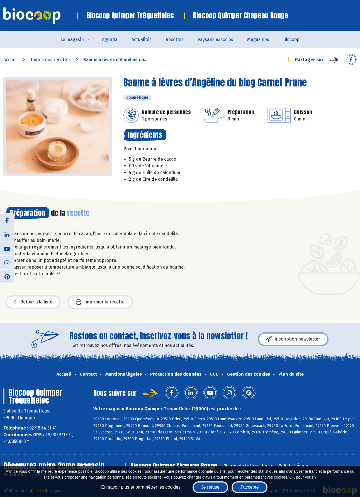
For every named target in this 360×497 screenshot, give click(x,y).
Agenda (110, 39)
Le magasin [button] (72, 39)
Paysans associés (215, 39)
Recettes (175, 39)
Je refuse (210, 487)
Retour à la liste (33, 302)
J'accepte (249, 487)
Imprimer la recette (100, 302)
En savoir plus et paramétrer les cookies (141, 487)
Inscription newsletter (293, 339)
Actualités (142, 39)
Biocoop (291, 39)
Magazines (258, 39)
